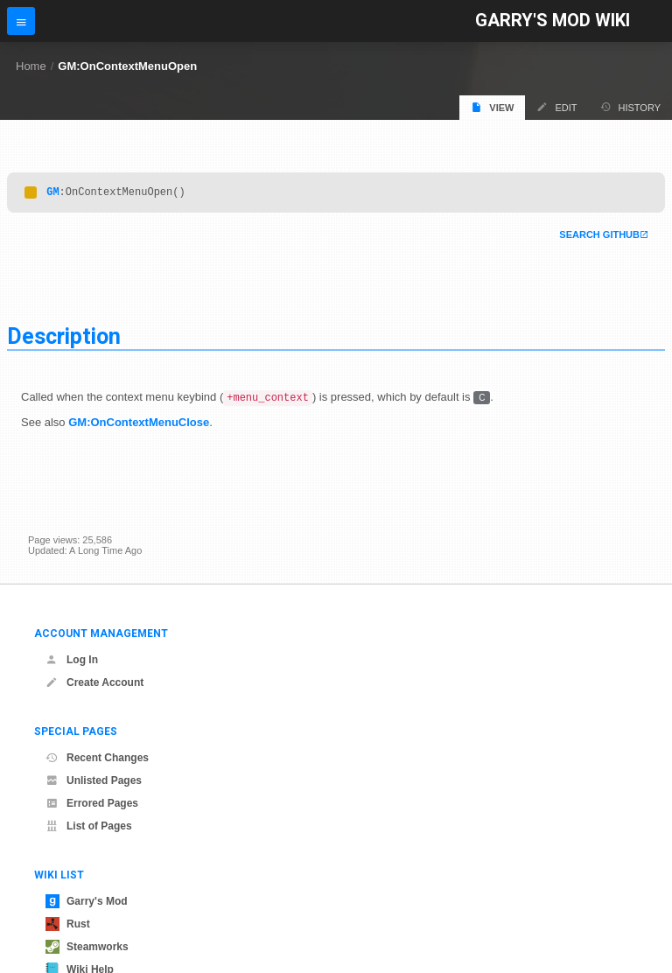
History (631, 107)
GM (52, 193)
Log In (72, 660)
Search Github (599, 237)
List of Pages (89, 826)
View (492, 107)
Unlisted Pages (94, 781)
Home (31, 66)
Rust (68, 924)
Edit (556, 107)
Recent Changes (97, 758)
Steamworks (87, 947)
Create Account (95, 683)
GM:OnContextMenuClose (138, 425)
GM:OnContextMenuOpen (127, 66)
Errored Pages (92, 803)
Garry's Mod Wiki (552, 20)
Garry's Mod (87, 901)
